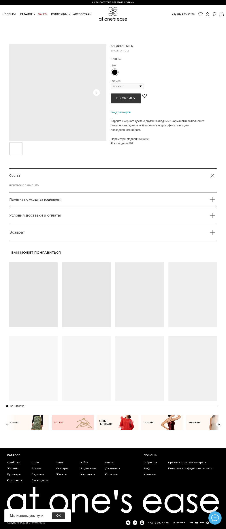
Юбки (84, 462)
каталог (26, 14)
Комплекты (15, 480)
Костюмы (111, 474)
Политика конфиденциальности (190, 468)
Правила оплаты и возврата (187, 462)
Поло (35, 462)
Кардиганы (88, 474)
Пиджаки (38, 474)
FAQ (147, 468)
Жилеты (12, 468)
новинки (9, 14)
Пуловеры (14, 474)
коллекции (59, 14)
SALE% (42, 14)
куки (39, 516)
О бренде (150, 462)
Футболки (14, 462)
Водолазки (88, 468)
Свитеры (62, 468)
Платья (109, 462)
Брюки (36, 468)
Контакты (150, 474)
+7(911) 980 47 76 (183, 14)
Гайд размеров (121, 112)
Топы (59, 462)
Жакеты (61, 474)
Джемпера (112, 468)
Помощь (150, 455)
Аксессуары (40, 480)
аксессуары (82, 14)
